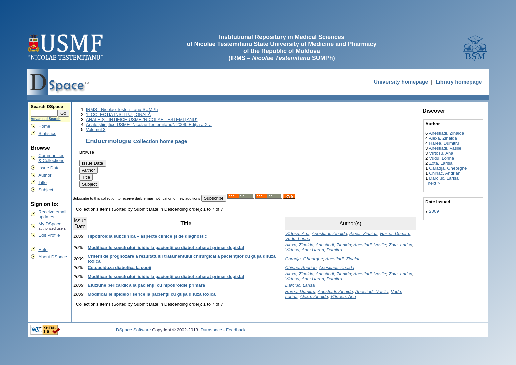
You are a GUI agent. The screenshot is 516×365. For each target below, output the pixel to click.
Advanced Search (45, 119)
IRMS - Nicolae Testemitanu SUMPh (122, 109)
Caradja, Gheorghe (304, 258)
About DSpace (52, 256)
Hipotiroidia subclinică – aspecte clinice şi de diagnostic (147, 236)
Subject (45, 189)
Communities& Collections (51, 158)
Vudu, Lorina (297, 238)
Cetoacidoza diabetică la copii (119, 267)
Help (42, 249)
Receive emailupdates (52, 214)
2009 (434, 211)
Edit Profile (49, 235)
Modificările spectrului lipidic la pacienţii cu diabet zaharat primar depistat (166, 247)
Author (44, 175)
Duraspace (211, 329)
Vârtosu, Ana (343, 296)
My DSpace (49, 223)
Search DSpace (47, 106)
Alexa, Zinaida (363, 233)
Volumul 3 (96, 129)
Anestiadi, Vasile (369, 244)
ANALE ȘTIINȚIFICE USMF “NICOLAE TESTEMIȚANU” (142, 119)
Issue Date (49, 167)
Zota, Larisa (400, 244)
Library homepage (459, 82)
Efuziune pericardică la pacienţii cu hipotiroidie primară (146, 285)
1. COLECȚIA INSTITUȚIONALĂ (118, 114)
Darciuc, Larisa (300, 285)
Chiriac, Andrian (301, 267)
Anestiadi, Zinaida (329, 233)
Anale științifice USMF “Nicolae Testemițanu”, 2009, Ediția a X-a (149, 124)
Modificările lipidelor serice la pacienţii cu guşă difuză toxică (152, 294)
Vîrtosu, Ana (297, 233)
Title (42, 182)
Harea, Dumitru (395, 233)
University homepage (401, 82)
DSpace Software (133, 329)
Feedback (236, 329)
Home (44, 126)
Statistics (47, 133)
